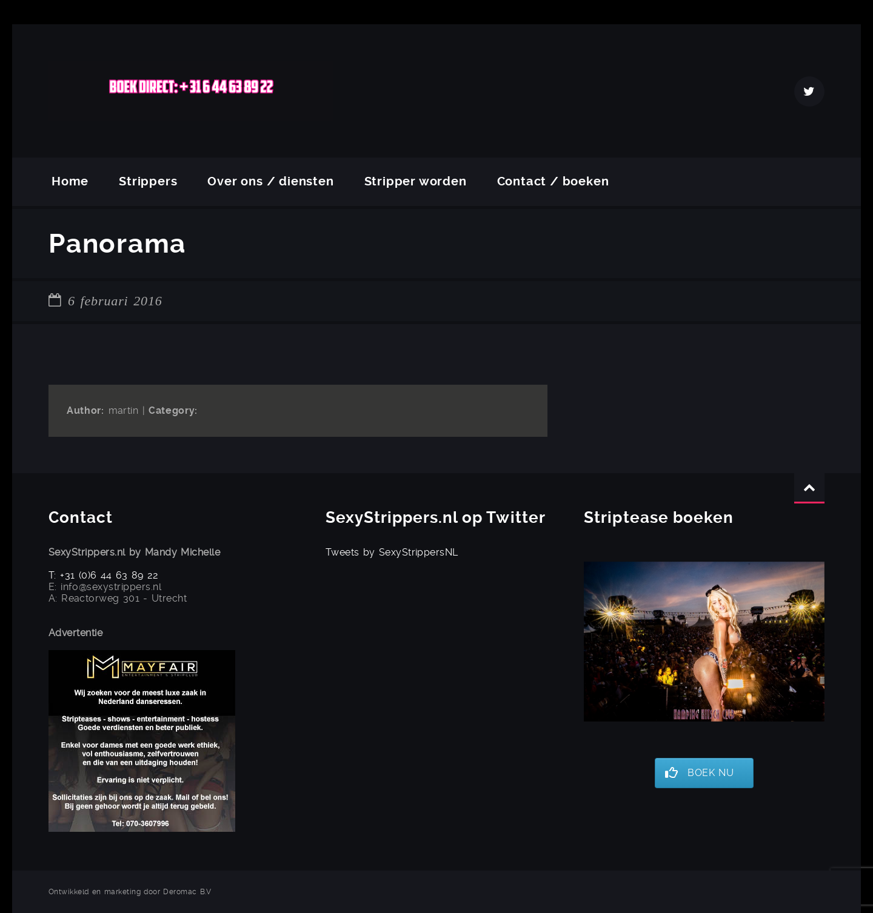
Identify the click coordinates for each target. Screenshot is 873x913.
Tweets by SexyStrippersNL (392, 552)
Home (70, 181)
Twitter (809, 91)
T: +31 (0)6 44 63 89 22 (103, 575)
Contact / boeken (553, 181)
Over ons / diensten (270, 181)
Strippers (148, 181)
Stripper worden (415, 181)
